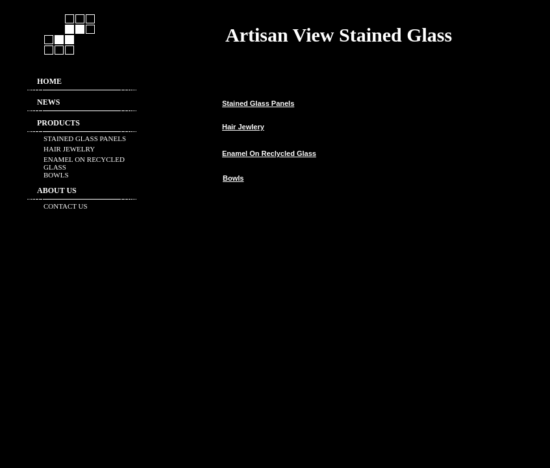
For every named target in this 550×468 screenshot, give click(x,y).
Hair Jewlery (243, 127)
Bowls (233, 178)
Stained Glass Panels (258, 103)
